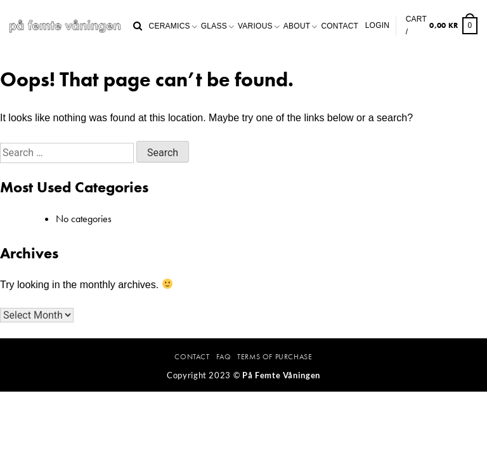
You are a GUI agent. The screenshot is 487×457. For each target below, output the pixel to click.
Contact (339, 26)
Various (255, 26)
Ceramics (169, 26)
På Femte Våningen (281, 375)
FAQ (223, 357)
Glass (214, 26)
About (297, 26)
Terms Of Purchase (274, 357)
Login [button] (377, 25)
